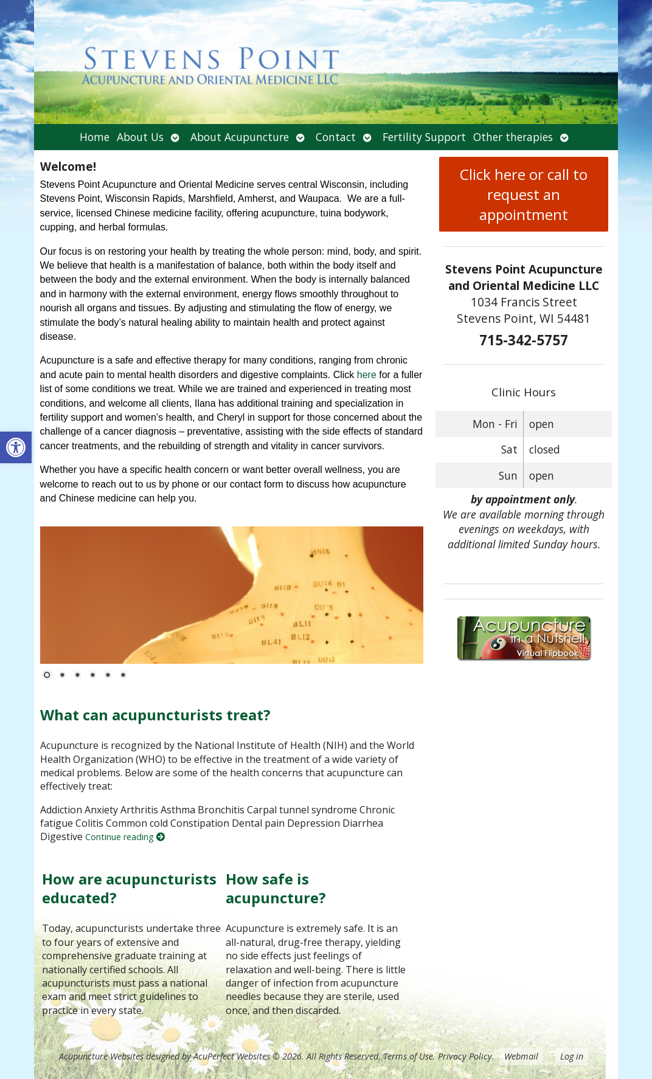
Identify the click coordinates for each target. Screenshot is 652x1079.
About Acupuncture (239, 136)
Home (94, 136)
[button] (16, 447)
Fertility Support (424, 136)
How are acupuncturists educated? (129, 888)
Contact (336, 136)
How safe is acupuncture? (276, 888)
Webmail (521, 1056)
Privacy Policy (465, 1056)
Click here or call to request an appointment (524, 194)
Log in (571, 1056)
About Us (140, 136)
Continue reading (125, 837)
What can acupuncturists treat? (155, 715)
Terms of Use (408, 1056)
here (366, 375)
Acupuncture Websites (101, 1056)
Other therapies (513, 136)
